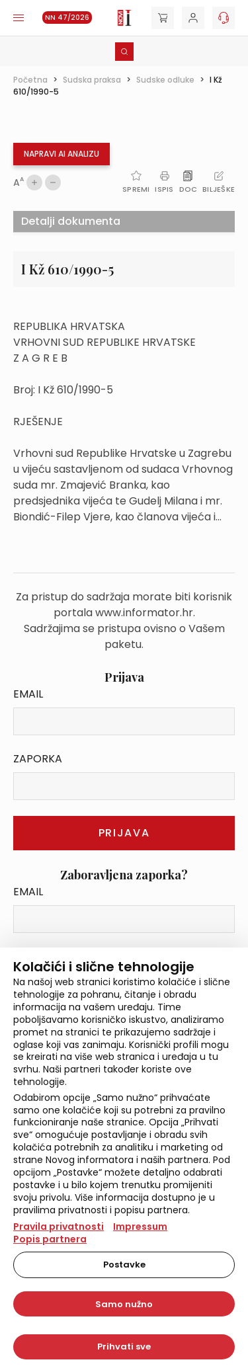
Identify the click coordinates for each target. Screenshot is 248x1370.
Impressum (140, 1226)
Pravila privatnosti (58, 1226)
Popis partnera (50, 1239)
